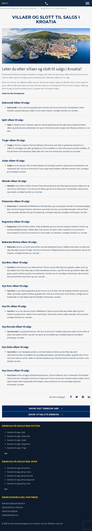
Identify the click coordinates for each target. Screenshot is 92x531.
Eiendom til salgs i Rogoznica (18, 444)
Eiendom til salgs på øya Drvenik (20, 476)
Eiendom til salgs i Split (16, 432)
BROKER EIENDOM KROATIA (13, 503)
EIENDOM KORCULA (10, 515)
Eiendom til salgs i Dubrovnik (18, 436)
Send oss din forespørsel (13, 93)
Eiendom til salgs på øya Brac (18, 468)
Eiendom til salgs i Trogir (16, 448)
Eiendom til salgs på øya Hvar (18, 483)
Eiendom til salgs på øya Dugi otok (20, 479)
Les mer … (75, 110)
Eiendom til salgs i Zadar (16, 440)
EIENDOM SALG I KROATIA (12, 507)
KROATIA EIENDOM (9, 511)
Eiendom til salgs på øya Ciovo (19, 472)
